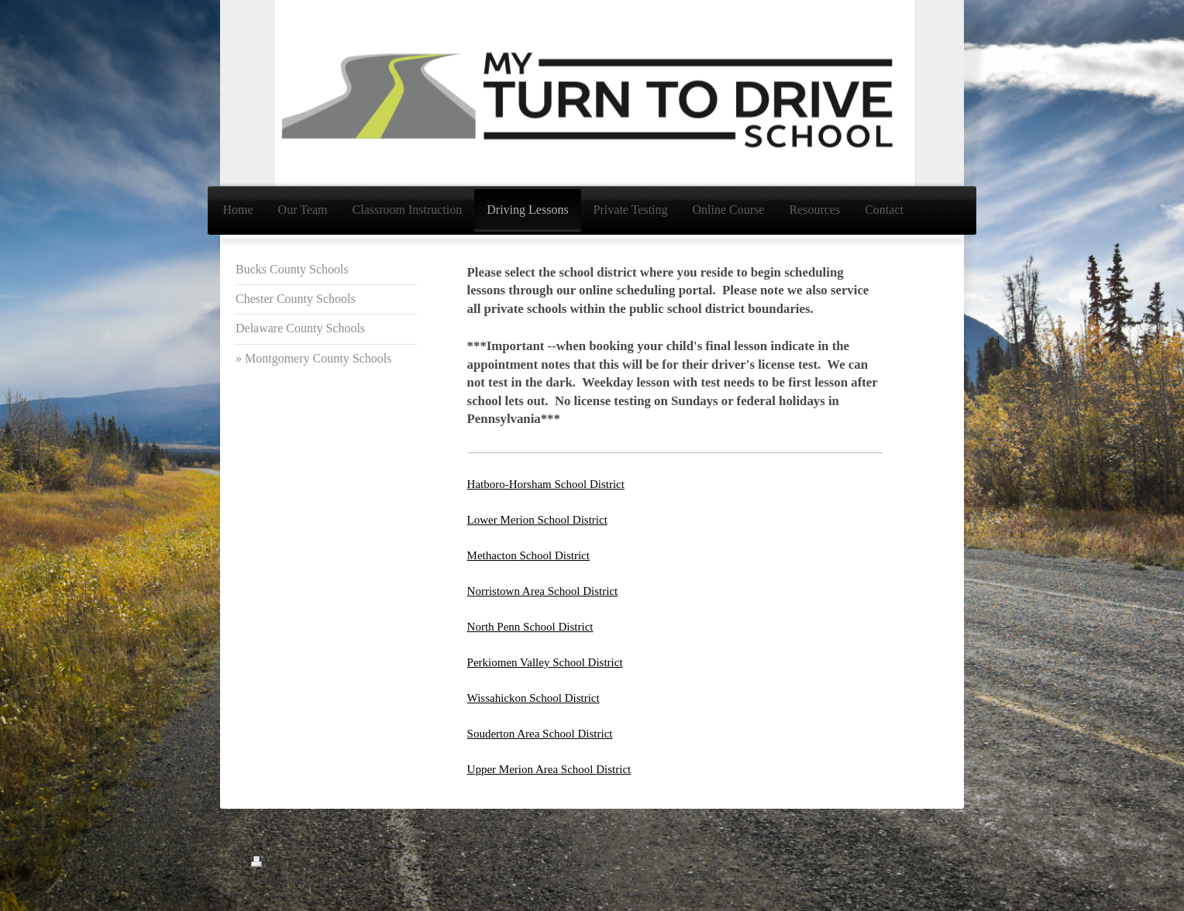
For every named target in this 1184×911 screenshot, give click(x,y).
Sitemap (317, 863)
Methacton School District (528, 555)
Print (272, 863)
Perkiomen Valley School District (545, 662)
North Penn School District (530, 627)
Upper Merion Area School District (549, 769)
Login (919, 863)
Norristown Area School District (542, 591)
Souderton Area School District (540, 733)
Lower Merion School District (537, 520)
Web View (909, 879)
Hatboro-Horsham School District (546, 484)
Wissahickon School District (533, 698)
